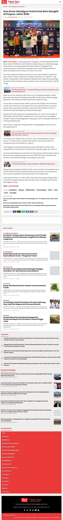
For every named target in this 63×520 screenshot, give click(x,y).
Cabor (50, 190)
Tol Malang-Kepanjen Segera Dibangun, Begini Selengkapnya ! (33, 164)
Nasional (6, 300)
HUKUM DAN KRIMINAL (8, 454)
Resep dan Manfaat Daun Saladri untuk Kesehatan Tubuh (24, 286)
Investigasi (5, 474)
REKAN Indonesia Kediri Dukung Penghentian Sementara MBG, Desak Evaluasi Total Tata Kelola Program (31, 351)
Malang (21, 190)
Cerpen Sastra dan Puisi (9, 467)
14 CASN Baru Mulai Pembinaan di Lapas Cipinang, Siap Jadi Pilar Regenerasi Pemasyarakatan (24, 303)
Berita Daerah (7, 267)
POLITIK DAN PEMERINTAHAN (10, 450)
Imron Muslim (14, 186)
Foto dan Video (6, 464)
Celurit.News (12, 62)
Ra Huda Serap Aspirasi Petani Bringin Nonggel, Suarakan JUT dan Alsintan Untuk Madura (23, 270)
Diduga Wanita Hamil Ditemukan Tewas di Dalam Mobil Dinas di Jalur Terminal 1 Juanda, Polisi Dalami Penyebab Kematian (31, 345)
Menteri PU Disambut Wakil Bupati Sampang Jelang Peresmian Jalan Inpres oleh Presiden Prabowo (32, 364)
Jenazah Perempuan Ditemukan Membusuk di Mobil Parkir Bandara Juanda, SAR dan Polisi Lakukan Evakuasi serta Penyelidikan (32, 358)
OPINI (3, 433)
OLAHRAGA (5, 436)
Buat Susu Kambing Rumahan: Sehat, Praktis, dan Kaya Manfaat (23, 203)
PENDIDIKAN (5, 440)
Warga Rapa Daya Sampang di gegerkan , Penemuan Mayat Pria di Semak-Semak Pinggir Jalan (23, 319)
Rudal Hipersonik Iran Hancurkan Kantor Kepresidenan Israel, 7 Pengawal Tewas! (20, 255)
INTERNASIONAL (6, 460)
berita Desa (5, 491)
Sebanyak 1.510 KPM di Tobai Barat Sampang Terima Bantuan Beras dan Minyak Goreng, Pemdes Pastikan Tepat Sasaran (31, 339)
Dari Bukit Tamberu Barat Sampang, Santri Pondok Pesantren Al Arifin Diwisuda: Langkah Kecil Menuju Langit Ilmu (24, 237)
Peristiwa (6, 315)
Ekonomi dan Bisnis (8, 457)
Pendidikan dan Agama (10, 233)
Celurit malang (41, 190)
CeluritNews (13, 190)
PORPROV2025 (30, 190)
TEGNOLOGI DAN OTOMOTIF (10, 443)
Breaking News (8, 252)
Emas (56, 190)
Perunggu (13, 193)
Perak (6, 193)
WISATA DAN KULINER (8, 447)
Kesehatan (6, 284)
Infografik (5, 478)
